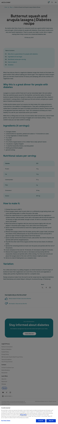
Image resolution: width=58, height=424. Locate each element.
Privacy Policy (23, 417)
